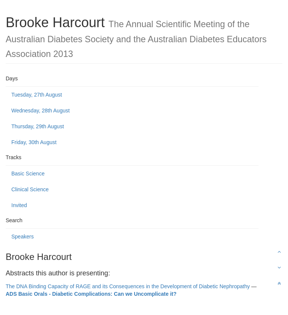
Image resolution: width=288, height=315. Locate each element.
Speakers (22, 237)
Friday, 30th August (34, 142)
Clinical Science (30, 189)
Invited (19, 205)
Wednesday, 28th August (40, 111)
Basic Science (28, 174)
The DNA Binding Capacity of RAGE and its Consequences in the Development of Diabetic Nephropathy (128, 286)
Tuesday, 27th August (36, 95)
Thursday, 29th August (37, 126)
